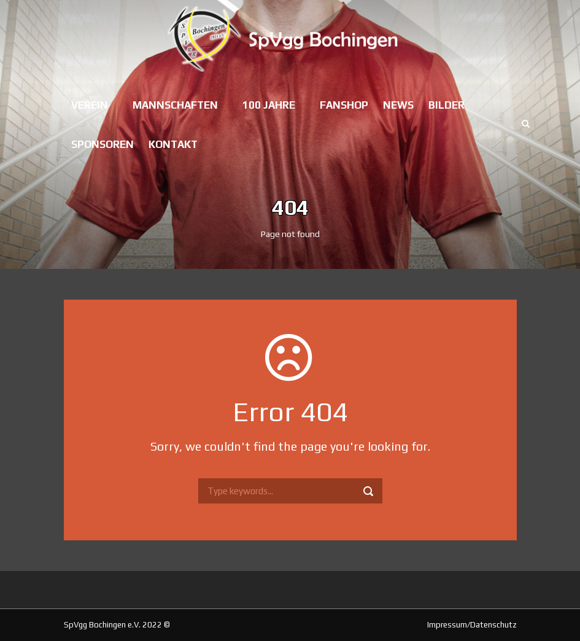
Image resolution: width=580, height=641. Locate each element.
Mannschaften (175, 105)
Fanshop (344, 105)
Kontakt (173, 144)
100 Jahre (268, 105)
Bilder (446, 105)
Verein (89, 105)
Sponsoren (102, 144)
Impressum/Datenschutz (472, 624)
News (398, 105)
